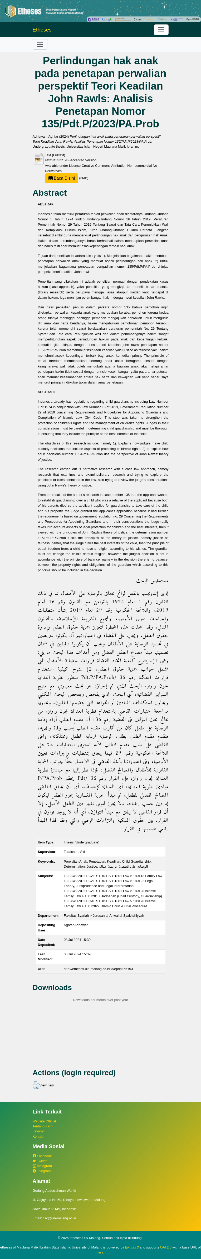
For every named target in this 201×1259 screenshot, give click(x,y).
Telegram (42, 1171)
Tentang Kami (43, 1126)
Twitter (40, 1161)
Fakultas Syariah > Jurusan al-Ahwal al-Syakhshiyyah (104, 916)
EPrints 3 (132, 1247)
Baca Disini (61, 178)
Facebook (42, 1156)
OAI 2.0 (165, 1247)
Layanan (39, 1131)
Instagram (42, 1166)
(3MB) (67, 178)
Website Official (44, 1121)
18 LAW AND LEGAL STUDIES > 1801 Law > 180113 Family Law (113, 876)
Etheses (42, 30)
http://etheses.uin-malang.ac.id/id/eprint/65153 (98, 969)
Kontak (38, 1136)
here (100, 1252)
